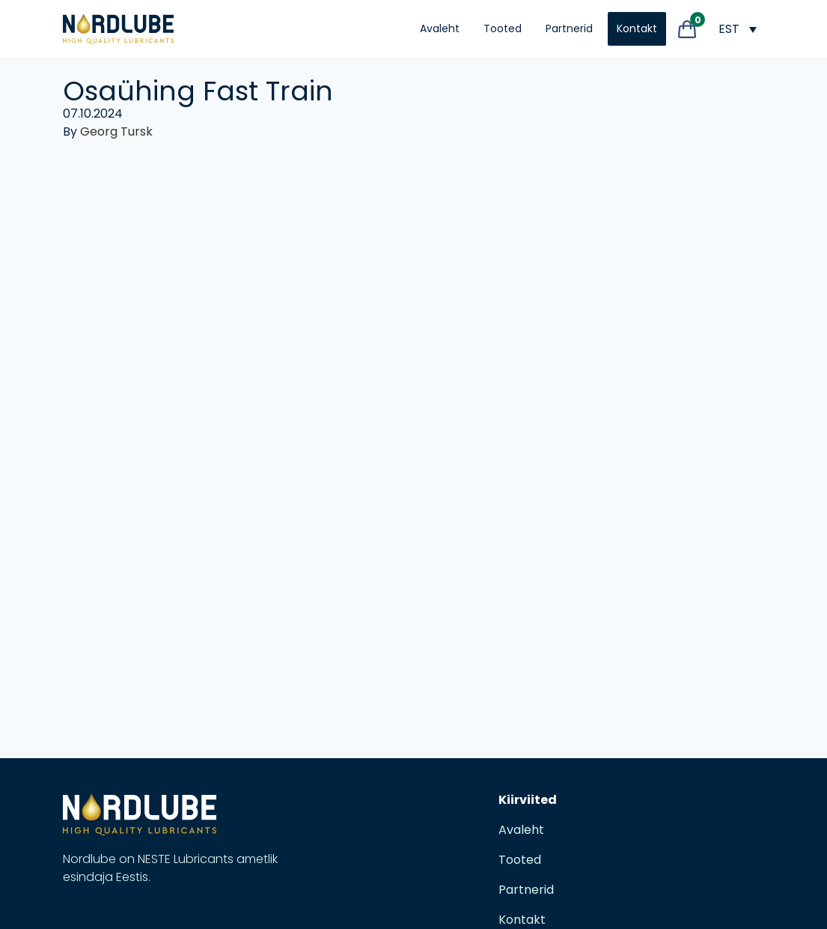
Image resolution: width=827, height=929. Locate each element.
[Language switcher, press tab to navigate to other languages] (737, 28)
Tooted (502, 28)
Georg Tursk (116, 131)
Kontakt (637, 28)
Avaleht (440, 28)
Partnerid (569, 28)
